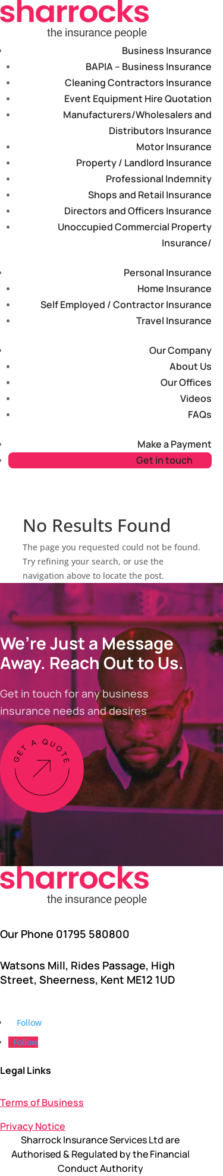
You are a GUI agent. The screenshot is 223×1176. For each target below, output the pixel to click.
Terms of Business (42, 1102)
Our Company (180, 350)
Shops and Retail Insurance (150, 194)
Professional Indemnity (159, 178)
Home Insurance (174, 288)
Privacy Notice (32, 1126)
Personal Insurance (168, 272)
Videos (196, 398)
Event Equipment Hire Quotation (138, 98)
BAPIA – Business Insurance (149, 66)
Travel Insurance (174, 320)
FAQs (200, 414)
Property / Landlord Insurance (144, 162)
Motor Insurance (174, 146)
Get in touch (164, 460)
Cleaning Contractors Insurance (138, 82)
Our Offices (186, 382)
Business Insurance (167, 50)
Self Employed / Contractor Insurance (126, 304)
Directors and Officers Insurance (138, 210)
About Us (190, 366)
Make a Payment (174, 444)
